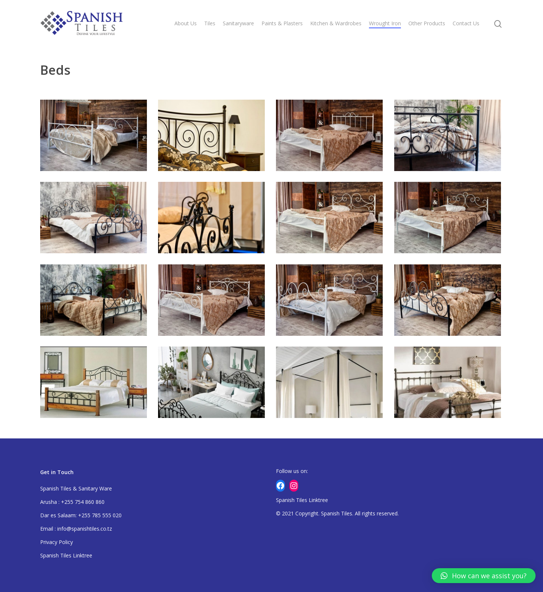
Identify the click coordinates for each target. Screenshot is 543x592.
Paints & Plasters (282, 23)
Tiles (209, 23)
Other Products (426, 23)
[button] (484, 575)
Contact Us (466, 23)
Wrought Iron (385, 23)
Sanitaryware (238, 23)
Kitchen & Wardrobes (336, 23)
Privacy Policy (56, 542)
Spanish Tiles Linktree (66, 555)
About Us (185, 23)
